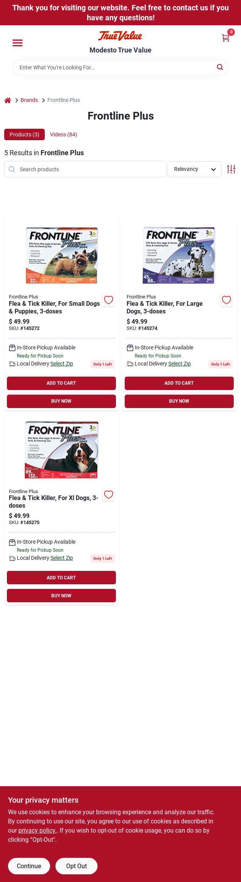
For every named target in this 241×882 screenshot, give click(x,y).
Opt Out (76, 866)
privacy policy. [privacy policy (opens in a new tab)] (37, 830)
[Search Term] (120, 67)
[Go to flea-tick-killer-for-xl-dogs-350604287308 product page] (61, 509)
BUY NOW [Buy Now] (61, 401)
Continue (29, 866)
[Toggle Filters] (231, 169)
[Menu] (18, 43)
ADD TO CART (61, 383)
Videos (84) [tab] (63, 134)
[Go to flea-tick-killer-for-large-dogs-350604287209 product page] (179, 315)
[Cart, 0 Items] (226, 38)
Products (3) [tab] (24, 134)
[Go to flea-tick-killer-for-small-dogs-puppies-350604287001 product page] (61, 315)
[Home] (7, 100)
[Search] (220, 67)
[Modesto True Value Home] (120, 36)
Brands (29, 100)
